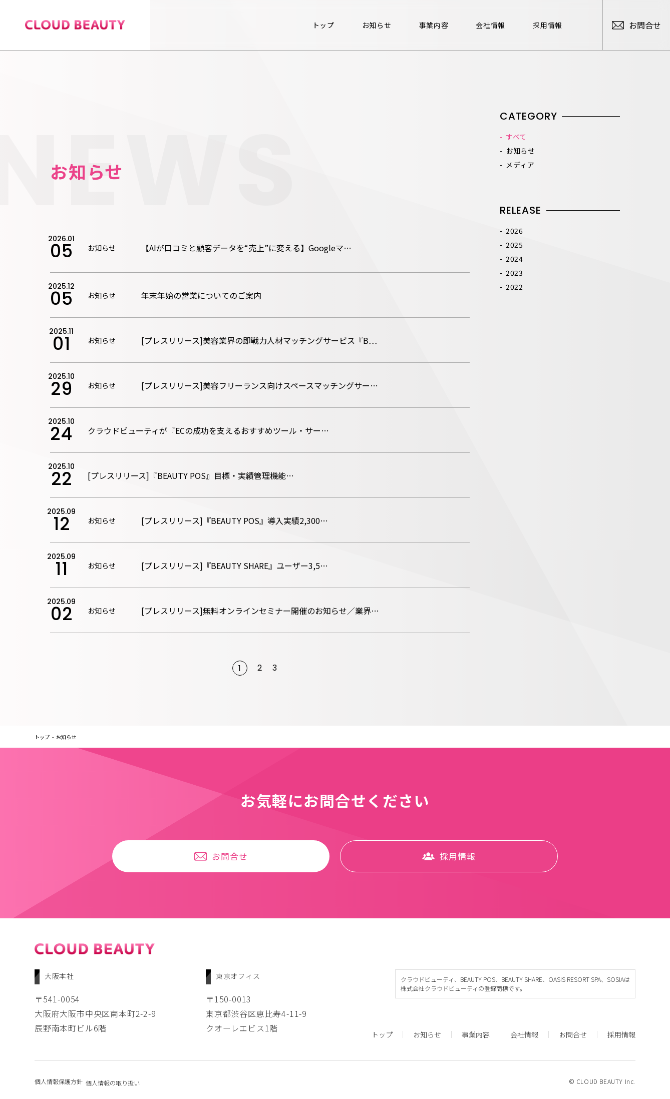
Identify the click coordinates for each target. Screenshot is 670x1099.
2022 (514, 287)
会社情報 (439, 25)
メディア (520, 165)
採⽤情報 (496, 25)
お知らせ (326, 25)
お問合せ (222, 857)
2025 (514, 245)
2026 (514, 231)
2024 (514, 259)
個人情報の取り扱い (117, 1078)
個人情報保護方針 (59, 1078)
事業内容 (383, 25)
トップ (272, 25)
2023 (514, 273)
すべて (516, 137)
